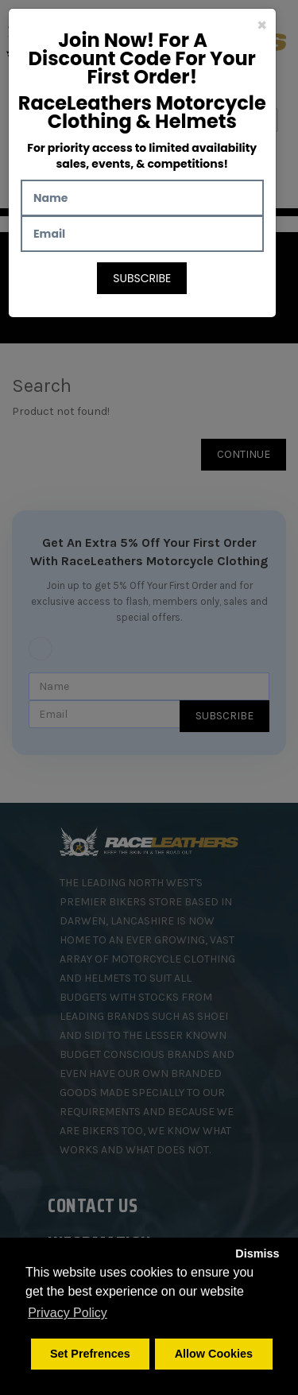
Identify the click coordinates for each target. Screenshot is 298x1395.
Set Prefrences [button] (90, 1353)
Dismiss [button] (257, 1253)
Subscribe (142, 278)
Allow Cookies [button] (214, 1353)
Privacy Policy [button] (67, 1312)
